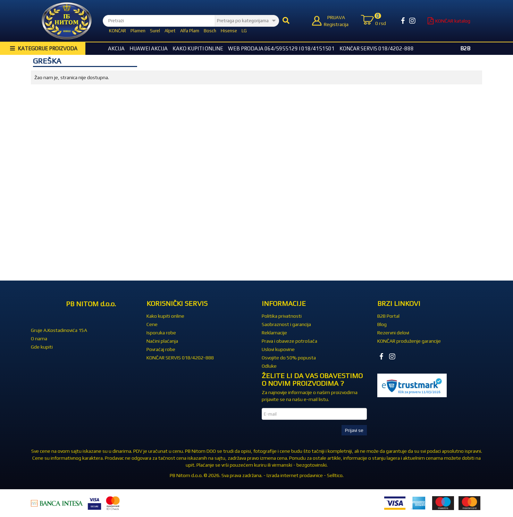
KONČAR (117, 30)
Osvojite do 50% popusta (289, 357)
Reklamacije (274, 332)
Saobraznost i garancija (286, 324)
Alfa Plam (189, 30)
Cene (152, 324)
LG (244, 30)
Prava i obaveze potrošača (289, 341)
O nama (39, 338)
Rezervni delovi (393, 332)
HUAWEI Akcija (148, 48)
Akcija (116, 48)
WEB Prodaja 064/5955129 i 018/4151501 (281, 48)
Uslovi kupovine (278, 349)
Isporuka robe (161, 332)
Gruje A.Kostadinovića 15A (59, 330)
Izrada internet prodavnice (295, 475)
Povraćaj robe (160, 349)
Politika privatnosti (282, 316)
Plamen (138, 30)
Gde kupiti (42, 347)
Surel (155, 30)
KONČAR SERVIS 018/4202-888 (376, 48)
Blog (382, 324)
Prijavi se (354, 430)
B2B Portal (388, 316)
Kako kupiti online (198, 48)
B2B (465, 48)
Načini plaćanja (162, 341)
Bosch (210, 30)
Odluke (269, 366)
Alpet (170, 30)
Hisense (229, 30)
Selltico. (335, 475)
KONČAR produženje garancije (409, 341)
